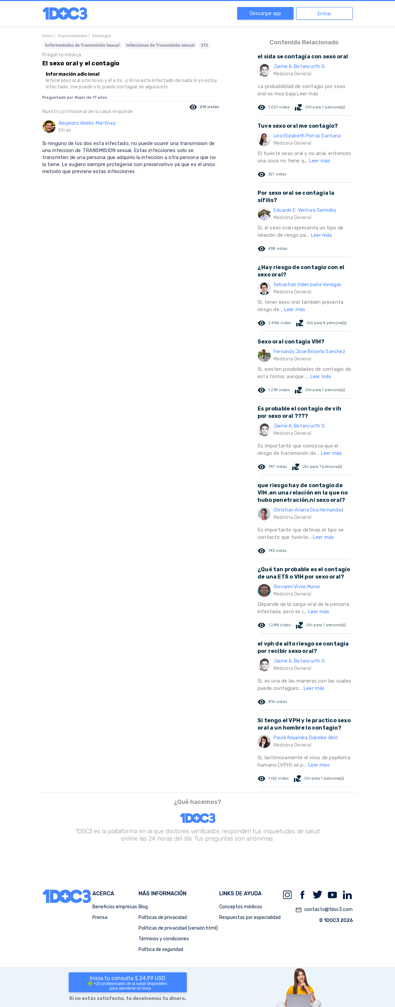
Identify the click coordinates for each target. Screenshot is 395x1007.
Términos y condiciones (163, 939)
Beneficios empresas (114, 907)
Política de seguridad (160, 949)
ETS (204, 45)
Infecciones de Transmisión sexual (160, 45)
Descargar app (265, 13)
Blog (143, 907)
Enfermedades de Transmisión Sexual (82, 45)
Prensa (99, 917)
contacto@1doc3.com (324, 910)
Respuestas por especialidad (250, 917)
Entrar (324, 14)
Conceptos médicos (240, 907)
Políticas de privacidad (162, 917)
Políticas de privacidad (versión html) (178, 928)
